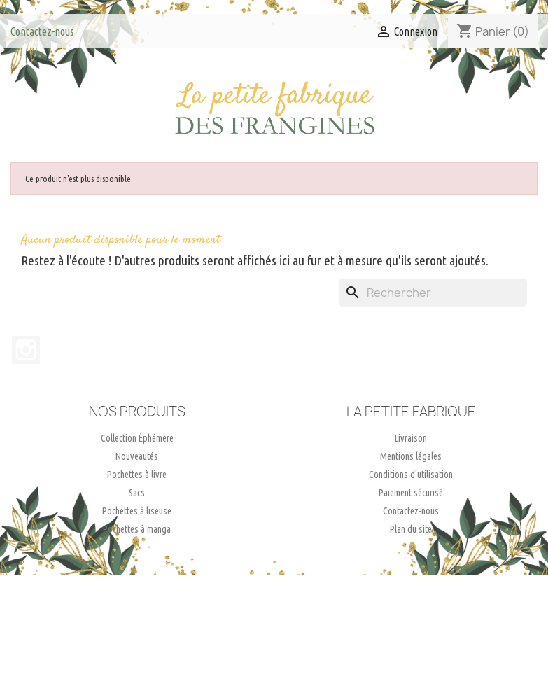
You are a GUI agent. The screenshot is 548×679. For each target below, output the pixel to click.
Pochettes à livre (137, 474)
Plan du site (411, 529)
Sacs (137, 492)
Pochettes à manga (137, 529)
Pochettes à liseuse (136, 511)
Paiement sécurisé (411, 492)
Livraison (411, 438)
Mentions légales (411, 456)
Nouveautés (136, 456)
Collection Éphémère (137, 438)
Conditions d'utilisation (411, 474)
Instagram (26, 350)
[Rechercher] (433, 293)
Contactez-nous (42, 31)
